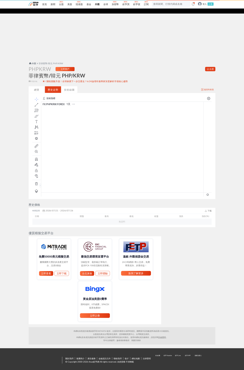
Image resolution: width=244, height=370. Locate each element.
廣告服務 (91, 353)
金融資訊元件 (105, 353)
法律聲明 (147, 353)
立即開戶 (65, 64)
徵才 (127, 353)
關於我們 (69, 353)
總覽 (36, 84)
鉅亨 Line (178, 355)
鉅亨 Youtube (168, 355)
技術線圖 (69, 84)
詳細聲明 (162, 332)
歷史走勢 (53, 84)
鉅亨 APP (188, 355)
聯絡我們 (118, 353)
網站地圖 (136, 353)
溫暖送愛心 (198, 355)
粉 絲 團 (158, 355)
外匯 (32, 58)
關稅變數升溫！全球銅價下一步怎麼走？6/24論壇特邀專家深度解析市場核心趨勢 (87, 76)
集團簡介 (80, 353)
